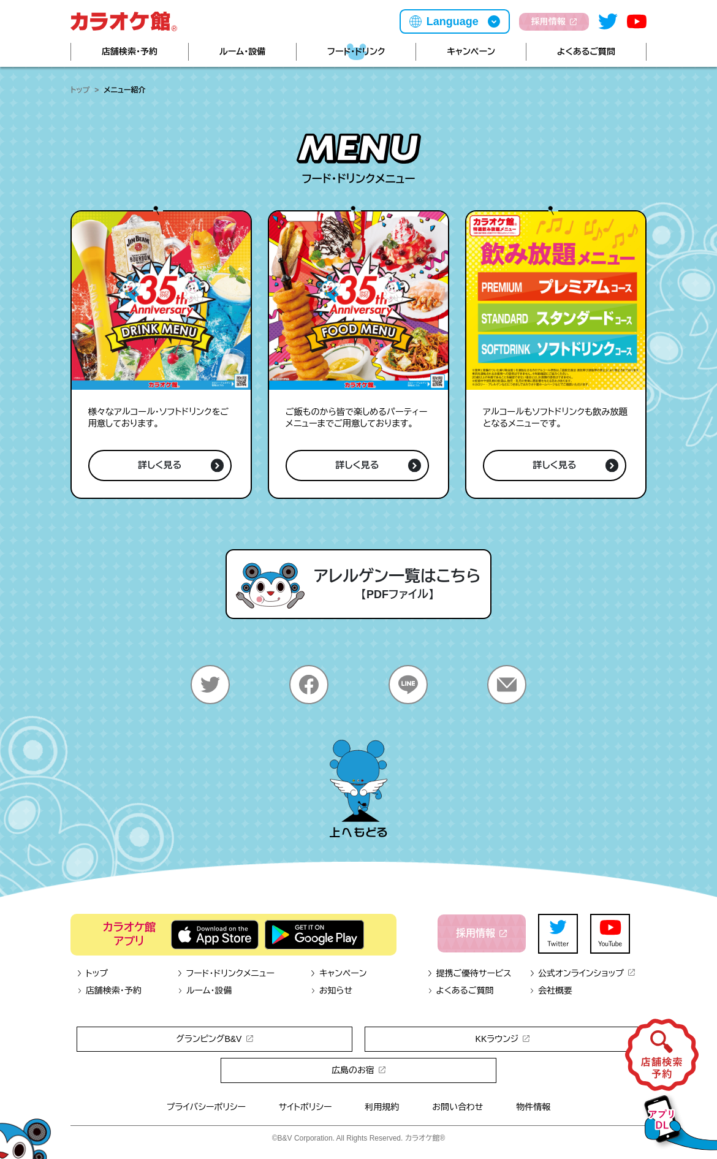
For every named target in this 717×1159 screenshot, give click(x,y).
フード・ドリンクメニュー (226, 973)
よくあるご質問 (586, 51)
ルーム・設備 (242, 51)
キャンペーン (471, 51)
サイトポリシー (305, 1107)
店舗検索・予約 (129, 51)
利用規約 (382, 1107)
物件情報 (533, 1107)
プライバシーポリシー (206, 1107)
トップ (79, 90)
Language (453, 21)
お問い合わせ (457, 1107)
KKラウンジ (503, 1039)
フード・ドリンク (356, 51)
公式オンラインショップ (582, 973)
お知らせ (331, 990)
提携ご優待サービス (469, 973)
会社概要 (550, 990)
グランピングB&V (214, 1039)
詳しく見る (181, 465)
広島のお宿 (358, 1070)
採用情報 (554, 21)
